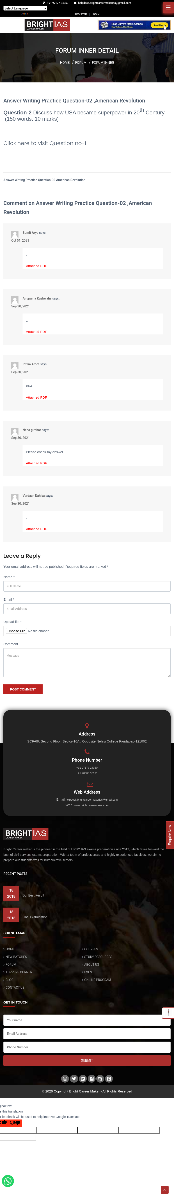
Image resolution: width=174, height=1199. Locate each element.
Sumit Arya (30, 232)
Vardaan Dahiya (34, 495)
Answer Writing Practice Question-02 (29, 180)
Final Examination (35, 917)
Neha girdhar (32, 429)
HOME (10, 949)
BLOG (10, 980)
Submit (87, 1060)
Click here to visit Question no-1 (44, 143)
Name (9, 577)
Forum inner (103, 63)
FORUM (11, 964)
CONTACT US (15, 987)
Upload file (12, 622)
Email (8, 599)
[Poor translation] (15, 1123)
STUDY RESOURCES (98, 957)
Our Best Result (33, 895)
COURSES (91, 949)
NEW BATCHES (16, 957)
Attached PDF (36, 266)
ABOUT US (91, 964)
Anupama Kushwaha (37, 298)
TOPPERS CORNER (19, 972)
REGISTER (81, 14)
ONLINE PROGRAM (97, 980)
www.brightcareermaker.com (91, 805)
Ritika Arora (31, 364)
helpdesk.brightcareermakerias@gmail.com (104, 3)
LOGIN (95, 14)
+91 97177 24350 (57, 3)
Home (65, 63)
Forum (81, 63)
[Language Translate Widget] (25, 8)
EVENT (89, 972)
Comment (10, 644)
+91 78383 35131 (87, 773)
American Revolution (70, 180)
